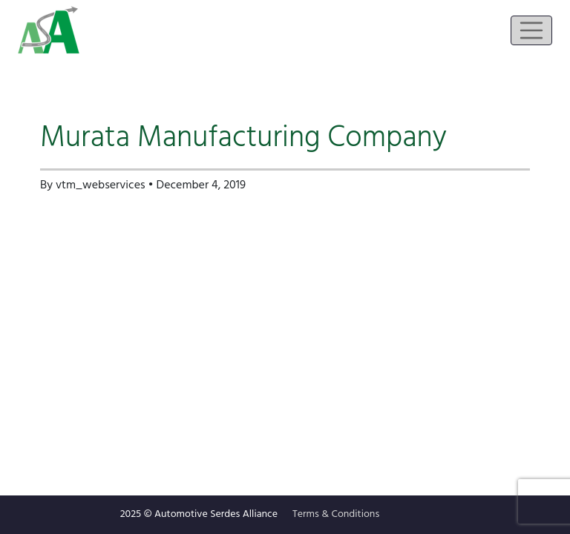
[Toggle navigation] (531, 30)
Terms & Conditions (335, 514)
